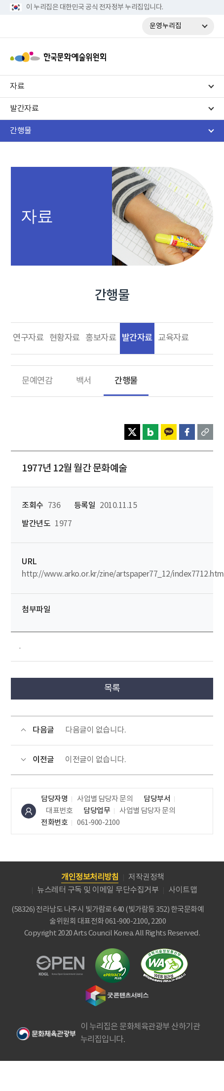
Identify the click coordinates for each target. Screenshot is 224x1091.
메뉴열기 (203, 57)
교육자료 (173, 338)
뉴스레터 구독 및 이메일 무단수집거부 (97, 890)
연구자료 (28, 338)
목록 (112, 688)
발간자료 (137, 338)
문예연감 (37, 381)
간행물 (126, 381)
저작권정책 (146, 877)
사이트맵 (182, 890)
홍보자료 (100, 338)
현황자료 (64, 338)
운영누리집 (165, 26)
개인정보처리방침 (89, 877)
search (177, 57)
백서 (83, 381)
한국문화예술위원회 (83, 56)
